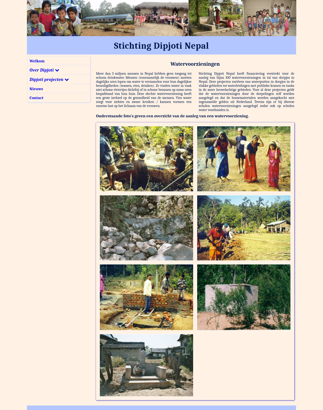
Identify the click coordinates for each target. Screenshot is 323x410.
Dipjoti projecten (49, 79)
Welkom (37, 61)
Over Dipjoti (44, 70)
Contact (37, 98)
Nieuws (36, 89)
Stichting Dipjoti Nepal (161, 46)
